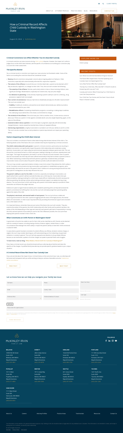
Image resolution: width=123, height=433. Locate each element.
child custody (39, 61)
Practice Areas (61, 413)
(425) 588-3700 (67, 362)
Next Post (64, 266)
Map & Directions (11, 360)
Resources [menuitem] (93, 11)
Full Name (9, 282)
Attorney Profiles (42, 413)
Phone (45, 282)
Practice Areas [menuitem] (76, 11)
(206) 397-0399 (67, 381)
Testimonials (80, 413)
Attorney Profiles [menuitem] (62, 11)
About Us (9, 413)
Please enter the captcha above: (15, 307)
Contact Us (109, 11)
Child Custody (84, 63)
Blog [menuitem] (86, 11)
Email (8, 289)
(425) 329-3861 (11, 362)
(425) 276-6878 (39, 362)
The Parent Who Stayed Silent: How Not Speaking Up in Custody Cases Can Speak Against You (96, 80)
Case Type (83, 294)
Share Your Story (85, 282)
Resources (97, 413)
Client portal (112, 3)
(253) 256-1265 (96, 381)
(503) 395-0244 (96, 362)
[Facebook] (106, 341)
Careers (24, 413)
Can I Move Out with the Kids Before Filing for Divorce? (96, 76)
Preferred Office (11, 296)
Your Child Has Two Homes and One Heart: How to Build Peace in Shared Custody (97, 98)
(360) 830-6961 (11, 400)
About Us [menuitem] (49, 11)
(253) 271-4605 (11, 381)
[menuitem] (8, 430)
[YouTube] (116, 341)
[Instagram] (113, 341)
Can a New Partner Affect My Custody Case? (93, 84)
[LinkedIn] (109, 341)
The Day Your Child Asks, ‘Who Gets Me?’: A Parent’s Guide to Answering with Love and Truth (98, 88)
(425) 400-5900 (39, 381)
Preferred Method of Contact (51, 296)
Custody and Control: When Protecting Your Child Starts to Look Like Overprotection (97, 93)
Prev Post (13, 266)
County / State (47, 289)
